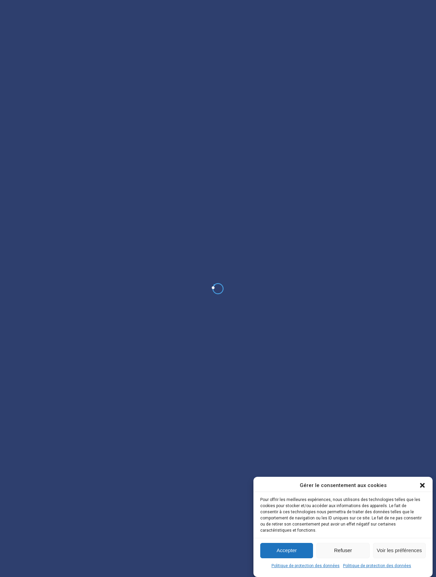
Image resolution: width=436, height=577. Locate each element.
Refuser (343, 550)
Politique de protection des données (305, 565)
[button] (422, 485)
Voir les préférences (399, 550)
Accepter (287, 550)
